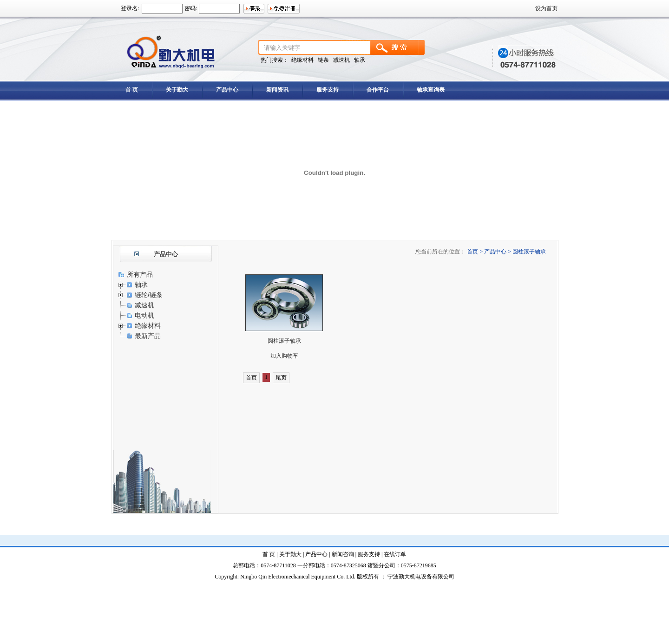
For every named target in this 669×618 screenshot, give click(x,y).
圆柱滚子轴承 (284, 341)
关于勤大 (177, 89)
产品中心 (227, 89)
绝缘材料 (148, 325)
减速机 (144, 305)
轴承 (141, 284)
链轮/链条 (149, 295)
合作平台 (378, 89)
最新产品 (148, 335)
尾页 (281, 377)
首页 (251, 377)
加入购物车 (284, 355)
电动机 (144, 315)
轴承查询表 (431, 89)
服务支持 (327, 89)
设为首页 (546, 8)
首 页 (131, 89)
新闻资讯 (277, 89)
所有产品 (140, 274)
